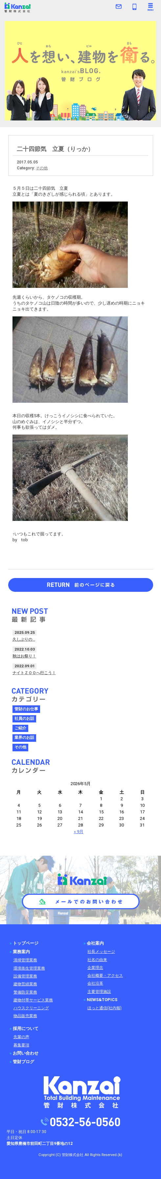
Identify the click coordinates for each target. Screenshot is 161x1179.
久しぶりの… (23, 639)
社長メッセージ (101, 951)
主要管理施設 (99, 991)
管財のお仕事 (26, 709)
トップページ (25, 943)
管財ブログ (23, 1061)
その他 (42, 168)
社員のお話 (24, 718)
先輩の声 (21, 1037)
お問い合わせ (25, 1053)
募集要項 (21, 1045)
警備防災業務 (25, 992)
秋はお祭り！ (24, 656)
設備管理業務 (25, 976)
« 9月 (78, 831)
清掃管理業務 (25, 960)
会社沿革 (95, 983)
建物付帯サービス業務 (33, 1000)
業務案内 (21, 951)
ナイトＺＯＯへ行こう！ (34, 673)
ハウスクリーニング (31, 1008)
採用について (25, 1028)
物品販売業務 (25, 1016)
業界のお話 (24, 737)
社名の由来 (97, 959)
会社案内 (95, 943)
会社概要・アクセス (105, 975)
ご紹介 (20, 728)
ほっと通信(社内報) (104, 1008)
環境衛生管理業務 (29, 968)
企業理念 (95, 967)
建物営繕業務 (25, 984)
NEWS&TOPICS (102, 999)
